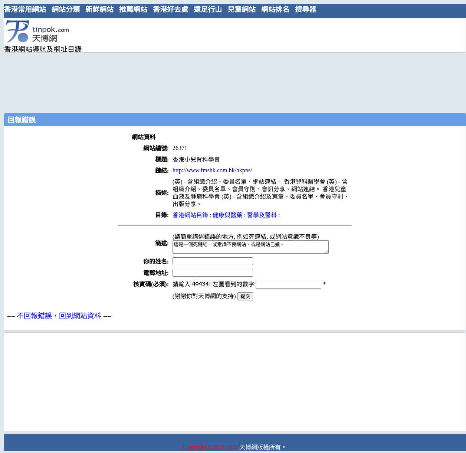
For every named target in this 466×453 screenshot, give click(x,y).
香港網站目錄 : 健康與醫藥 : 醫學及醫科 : (226, 215)
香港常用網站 (25, 9)
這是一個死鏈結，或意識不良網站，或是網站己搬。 (260, 248)
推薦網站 (133, 9)
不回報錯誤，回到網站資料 (59, 318)
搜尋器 (305, 9)
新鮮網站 (99, 9)
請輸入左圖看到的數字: (247, 286)
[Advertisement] (154, 64)
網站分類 (66, 9)
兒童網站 (241, 9)
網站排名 (275, 9)
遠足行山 (208, 9)
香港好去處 (170, 9)
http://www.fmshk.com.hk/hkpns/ (212, 170)
